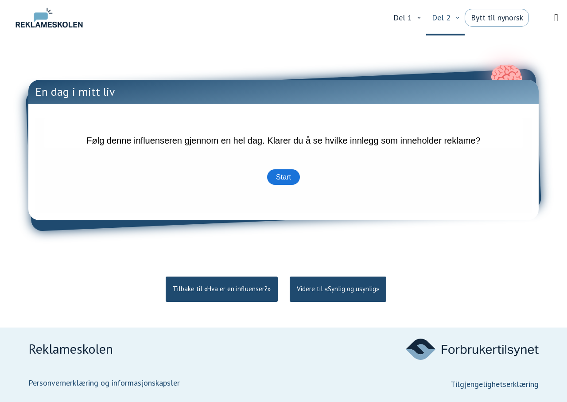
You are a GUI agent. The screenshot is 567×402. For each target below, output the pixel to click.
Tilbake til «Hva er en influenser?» (222, 289)
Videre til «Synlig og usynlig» (338, 289)
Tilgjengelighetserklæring (494, 384)
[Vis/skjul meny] (556, 17)
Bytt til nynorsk (497, 17)
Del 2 (447, 17)
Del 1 (408, 17)
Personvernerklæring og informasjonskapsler (104, 383)
